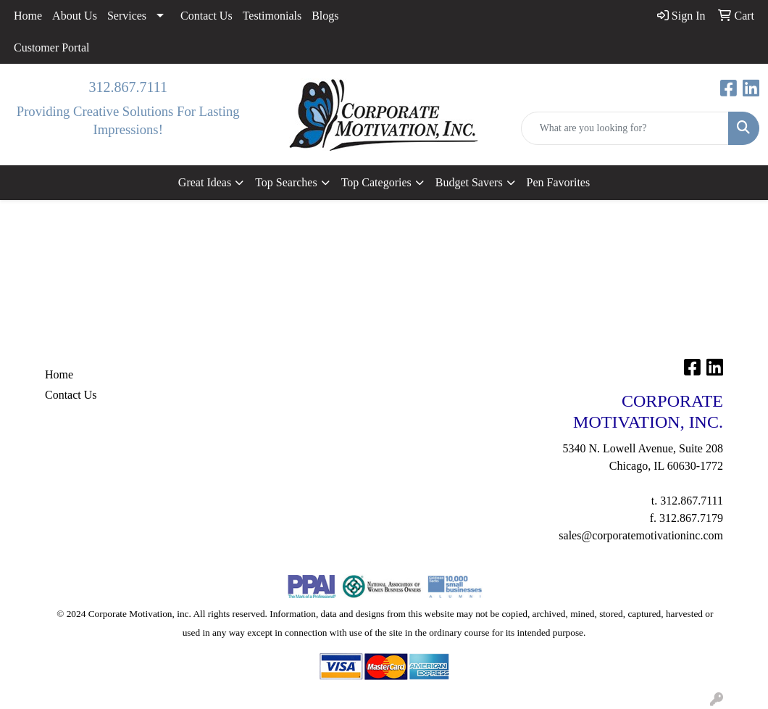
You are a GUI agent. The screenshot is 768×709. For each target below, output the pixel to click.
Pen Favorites (558, 182)
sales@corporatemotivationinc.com (641, 535)
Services (126, 15)
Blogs (325, 15)
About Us (74, 15)
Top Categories (376, 182)
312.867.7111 (127, 87)
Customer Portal (51, 47)
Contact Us (206, 15)
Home (28, 15)
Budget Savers (469, 182)
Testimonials (272, 15)
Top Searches (286, 182)
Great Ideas (204, 182)
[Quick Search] (625, 128)
